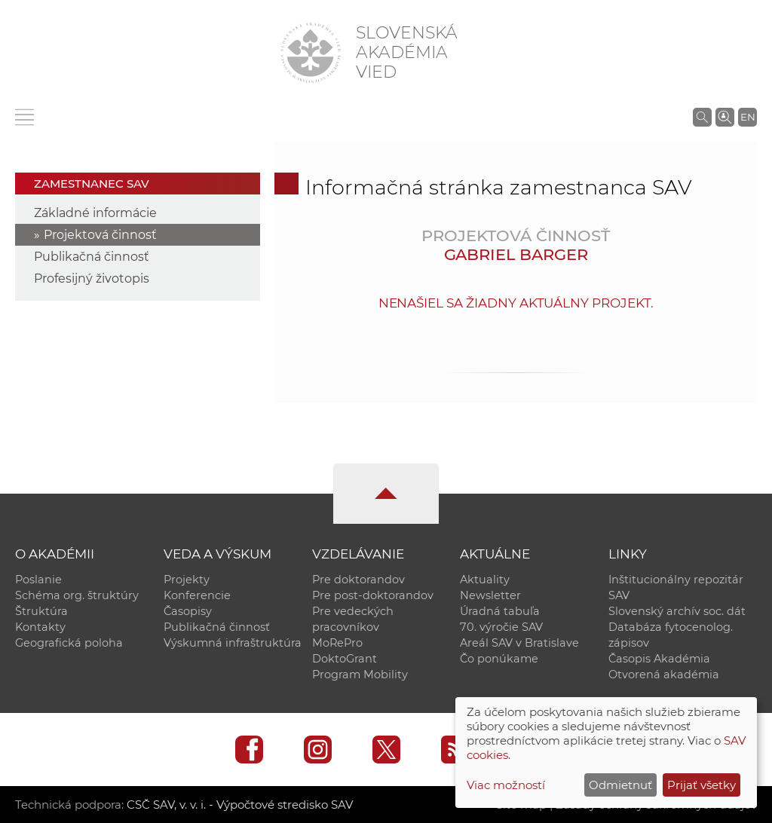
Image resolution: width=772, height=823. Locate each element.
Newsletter (490, 595)
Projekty (187, 579)
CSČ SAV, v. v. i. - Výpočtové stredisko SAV (240, 804)
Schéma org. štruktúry (77, 595)
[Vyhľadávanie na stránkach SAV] (702, 117)
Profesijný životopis (91, 278)
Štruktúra (41, 611)
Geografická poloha (69, 643)
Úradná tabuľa (500, 611)
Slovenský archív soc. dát (677, 611)
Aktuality (485, 579)
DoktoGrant (344, 658)
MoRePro (337, 643)
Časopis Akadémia (659, 658)
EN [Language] (747, 117)
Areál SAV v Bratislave (519, 643)
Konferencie (197, 595)
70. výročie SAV (501, 627)
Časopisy (188, 611)
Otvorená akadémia (663, 674)
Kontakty (40, 627)
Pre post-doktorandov (372, 595)
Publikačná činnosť (91, 256)
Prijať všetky (701, 785)
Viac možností (506, 785)
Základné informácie (95, 213)
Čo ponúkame (499, 658)
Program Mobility (360, 674)
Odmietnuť (620, 785)
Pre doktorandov (358, 579)
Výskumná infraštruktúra (233, 643)
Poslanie (38, 579)
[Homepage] (310, 53)
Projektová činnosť (100, 235)
